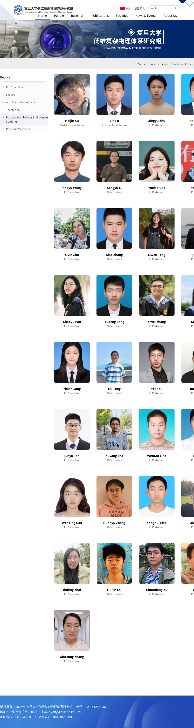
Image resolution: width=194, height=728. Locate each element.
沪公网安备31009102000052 (55, 717)
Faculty (7, 94)
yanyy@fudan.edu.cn (66, 712)
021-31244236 (96, 707)
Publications (100, 16)
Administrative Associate (18, 101)
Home (42, 16)
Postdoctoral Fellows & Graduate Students (24, 118)
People (59, 16)
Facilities (122, 16)
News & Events (145, 16)
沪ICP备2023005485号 (15, 717)
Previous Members (15, 128)
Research (77, 16)
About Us (170, 16)
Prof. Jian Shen (12, 86)
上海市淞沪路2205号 (23, 712)
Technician (10, 109)
